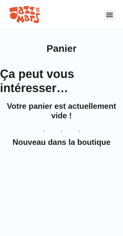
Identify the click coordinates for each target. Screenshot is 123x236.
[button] (96, 15)
